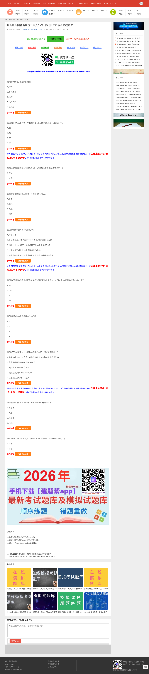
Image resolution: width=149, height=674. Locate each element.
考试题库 (17, 3)
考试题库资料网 (17, 669)
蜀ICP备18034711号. (12, 667)
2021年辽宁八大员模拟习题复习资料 (130, 59)
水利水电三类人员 (110, 3)
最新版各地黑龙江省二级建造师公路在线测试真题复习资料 (31, 556)
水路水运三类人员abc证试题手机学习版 (130, 88)
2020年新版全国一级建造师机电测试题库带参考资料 (29, 554)
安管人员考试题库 (49, 3)
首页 (9, 3)
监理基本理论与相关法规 (19, 20)
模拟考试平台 (53, 667)
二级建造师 (26, 3)
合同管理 (70, 10)
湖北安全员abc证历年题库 (125, 103)
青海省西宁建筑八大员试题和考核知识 (130, 97)
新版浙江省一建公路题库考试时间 (128, 100)
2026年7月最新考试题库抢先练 (77, 39)
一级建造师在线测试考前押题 (126, 82)
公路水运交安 (83, 3)
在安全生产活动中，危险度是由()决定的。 (132, 50)
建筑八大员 (72, 3)
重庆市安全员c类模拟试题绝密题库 (129, 94)
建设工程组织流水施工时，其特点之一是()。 (132, 91)
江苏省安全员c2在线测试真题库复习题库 (131, 62)
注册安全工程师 (96, 3)
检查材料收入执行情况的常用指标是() (129, 109)
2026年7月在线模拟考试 (36, 39)
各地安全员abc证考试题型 (126, 47)
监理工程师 (36, 3)
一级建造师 (62, 3)
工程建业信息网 (53, 661)
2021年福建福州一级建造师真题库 (130, 65)
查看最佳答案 (23, 113)
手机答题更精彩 (55, 39)
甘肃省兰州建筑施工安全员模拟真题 (129, 106)
